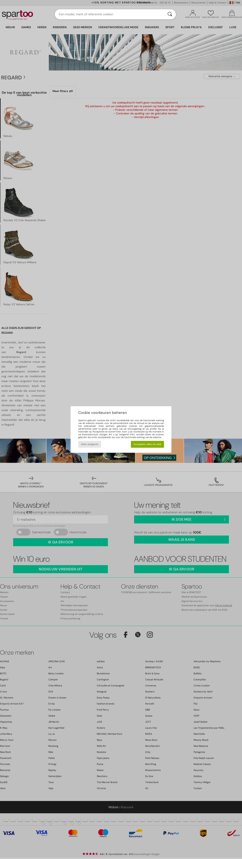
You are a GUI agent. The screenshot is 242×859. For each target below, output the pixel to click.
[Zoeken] (170, 14)
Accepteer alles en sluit (147, 444)
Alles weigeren (89, 444)
